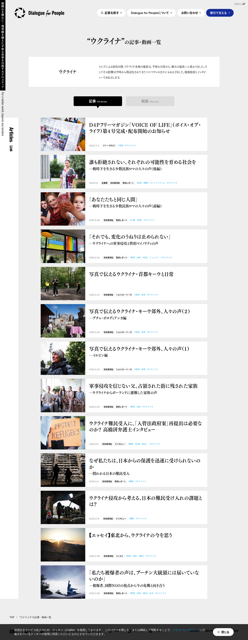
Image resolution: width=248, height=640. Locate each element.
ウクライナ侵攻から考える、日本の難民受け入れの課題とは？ (145, 501)
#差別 (120, 145)
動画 (150, 101)
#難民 (146, 183)
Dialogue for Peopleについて (150, 13)
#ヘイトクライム (157, 183)
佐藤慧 (105, 183)
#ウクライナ (130, 145)
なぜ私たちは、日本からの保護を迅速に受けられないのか (146, 466)
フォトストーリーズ (124, 294)
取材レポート (128, 183)
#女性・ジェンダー (151, 257)
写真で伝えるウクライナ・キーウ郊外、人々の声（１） (146, 351)
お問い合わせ (189, 13)
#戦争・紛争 (135, 257)
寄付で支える (218, 13)
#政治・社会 (148, 593)
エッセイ (119, 556)
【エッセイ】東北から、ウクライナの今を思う (130, 535)
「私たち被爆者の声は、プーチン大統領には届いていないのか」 (146, 578)
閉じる (225, 632)
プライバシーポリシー (186, 629)
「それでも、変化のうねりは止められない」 (146, 239)
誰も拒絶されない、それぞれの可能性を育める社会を (146, 165)
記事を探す (112, 13)
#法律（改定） (141, 444)
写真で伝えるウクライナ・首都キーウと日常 (131, 274)
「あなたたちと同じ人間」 (146, 202)
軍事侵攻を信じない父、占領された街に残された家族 (146, 389)
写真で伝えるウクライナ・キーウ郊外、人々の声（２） (146, 314)
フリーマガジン (109, 145)
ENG (237, 4)
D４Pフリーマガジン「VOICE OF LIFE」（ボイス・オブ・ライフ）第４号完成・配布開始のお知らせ (145, 128)
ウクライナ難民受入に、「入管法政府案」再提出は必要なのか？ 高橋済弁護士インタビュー (145, 426)
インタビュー (120, 444)
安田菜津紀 (115, 183)
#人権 (132, 220)
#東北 (141, 556)
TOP (11, 617)
